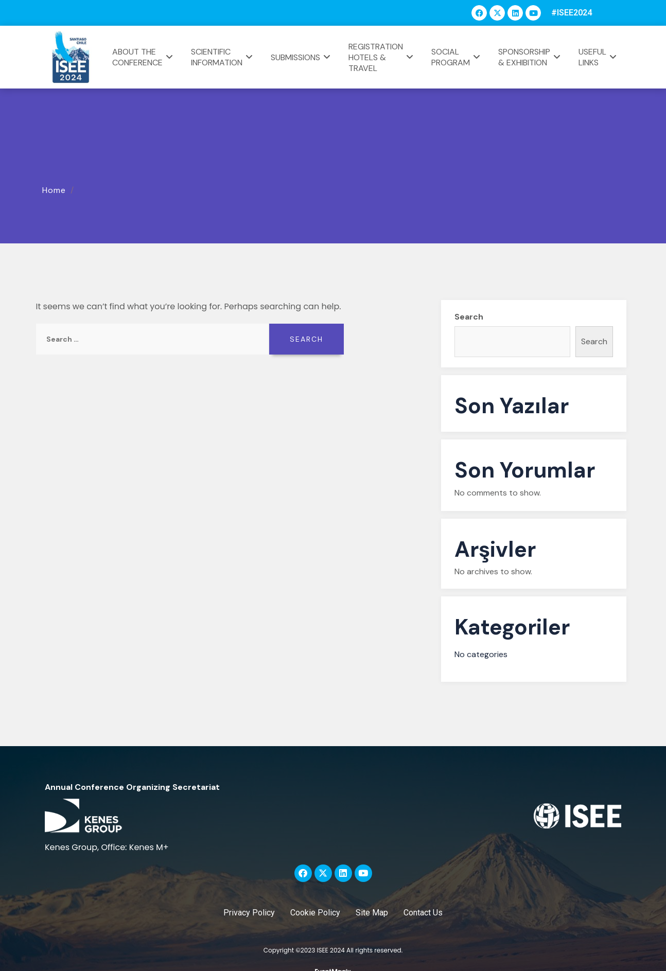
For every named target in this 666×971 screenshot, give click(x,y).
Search (468, 316)
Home (54, 190)
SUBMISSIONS (302, 57)
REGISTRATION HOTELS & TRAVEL (382, 57)
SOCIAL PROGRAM (457, 57)
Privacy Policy (249, 912)
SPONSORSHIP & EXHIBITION (530, 57)
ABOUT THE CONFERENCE (144, 57)
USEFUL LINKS (599, 57)
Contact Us (423, 912)
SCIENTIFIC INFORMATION (223, 57)
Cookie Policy (315, 912)
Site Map (372, 912)
